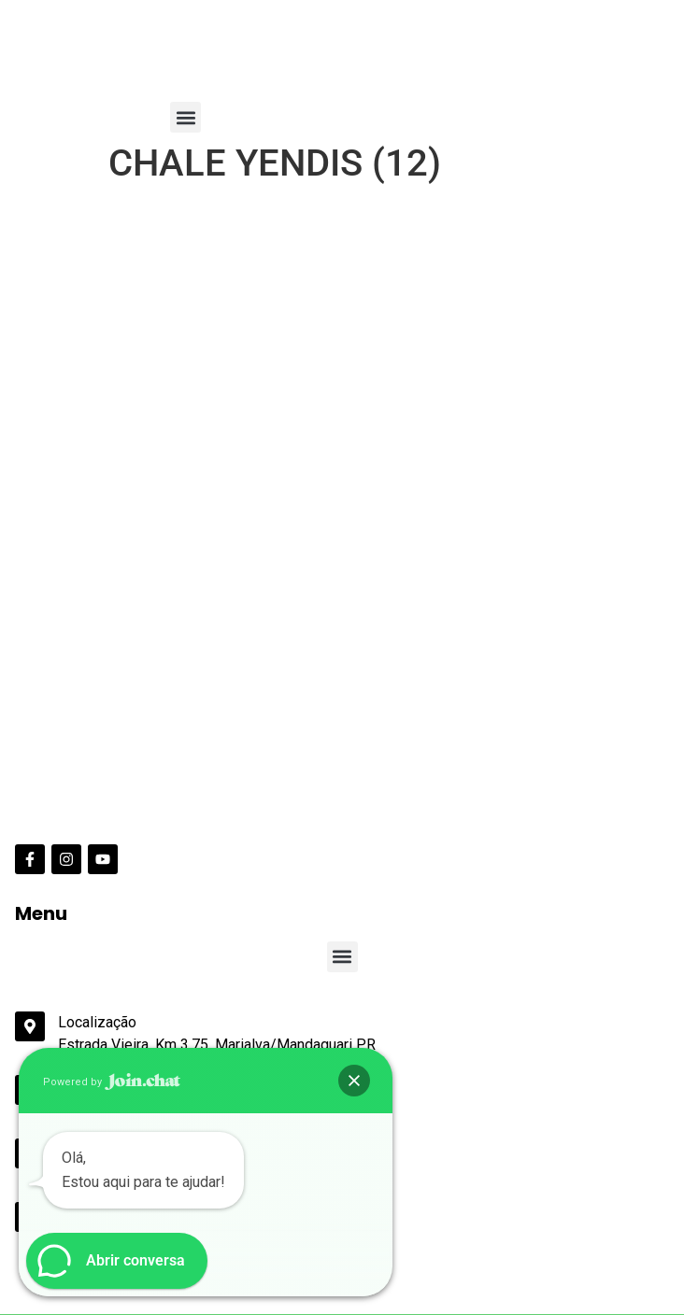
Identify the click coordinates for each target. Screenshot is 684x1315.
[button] (185, 117)
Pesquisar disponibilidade (101, 1288)
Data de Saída (55, 1203)
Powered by (111, 1082)
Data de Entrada (61, 1146)
